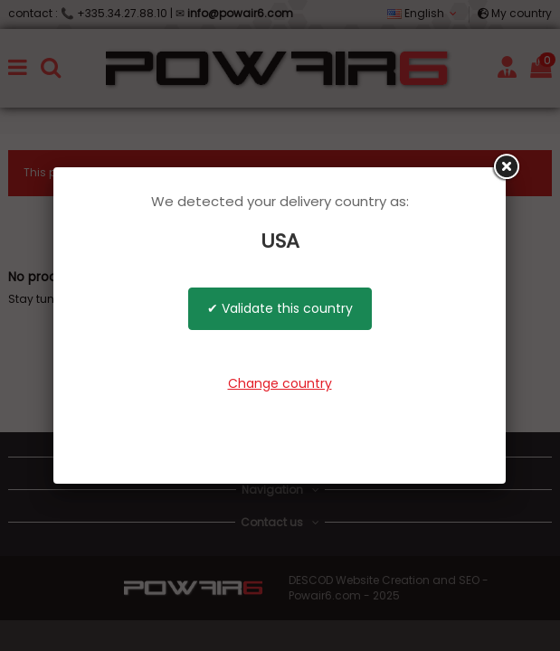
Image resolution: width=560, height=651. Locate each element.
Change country (280, 383)
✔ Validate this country (280, 308)
